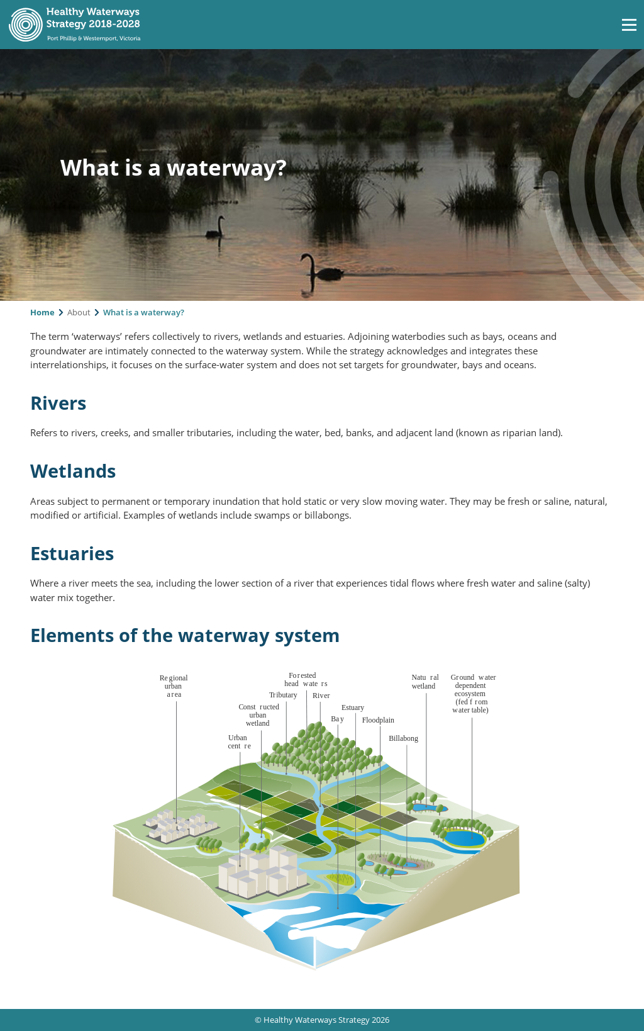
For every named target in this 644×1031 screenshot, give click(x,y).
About (79, 312)
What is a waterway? (143, 312)
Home (42, 312)
